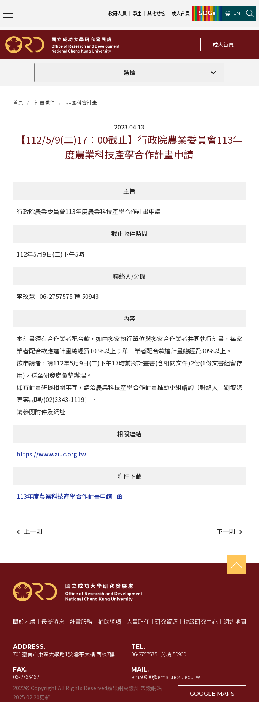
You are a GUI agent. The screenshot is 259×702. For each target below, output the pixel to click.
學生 (136, 13)
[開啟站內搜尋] (250, 13)
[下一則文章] (187, 531)
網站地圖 (234, 621)
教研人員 (117, 13)
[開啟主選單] (8, 13)
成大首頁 (223, 44)
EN (232, 13)
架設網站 (151, 688)
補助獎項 (109, 621)
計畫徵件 (45, 102)
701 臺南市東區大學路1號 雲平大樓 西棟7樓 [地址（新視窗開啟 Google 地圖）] (64, 654)
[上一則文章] (71, 531)
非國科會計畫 (81, 102)
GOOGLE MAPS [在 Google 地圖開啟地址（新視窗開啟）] (212, 693)
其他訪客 (156, 13)
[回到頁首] (236, 564)
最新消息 (52, 621)
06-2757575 (144, 654)
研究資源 (166, 621)
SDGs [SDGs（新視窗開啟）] (207, 13)
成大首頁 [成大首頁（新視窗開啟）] (181, 13)
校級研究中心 (200, 621)
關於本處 (24, 621)
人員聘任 (138, 621)
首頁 (18, 102)
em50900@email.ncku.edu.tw (165, 677)
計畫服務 (81, 621)
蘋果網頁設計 (123, 688)
